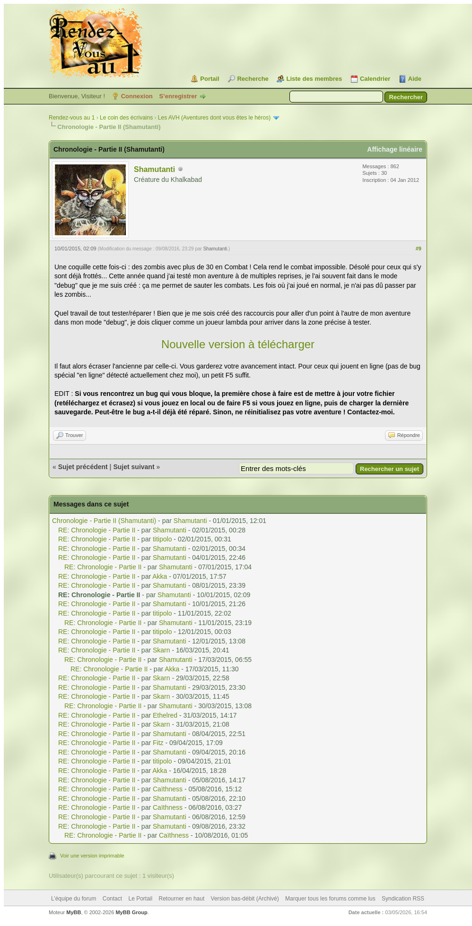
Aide (414, 78)
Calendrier (375, 78)
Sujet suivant (133, 467)
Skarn (161, 650)
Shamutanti (154, 169)
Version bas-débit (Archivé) (245, 898)
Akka (159, 576)
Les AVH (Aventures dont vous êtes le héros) (214, 117)
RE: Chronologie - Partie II (96, 530)
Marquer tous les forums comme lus (330, 898)
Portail (209, 78)
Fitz (158, 742)
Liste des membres (314, 78)
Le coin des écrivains (126, 117)
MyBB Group (131, 912)
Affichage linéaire (394, 149)
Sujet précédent (83, 467)
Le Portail (140, 898)
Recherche (252, 78)
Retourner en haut (182, 898)
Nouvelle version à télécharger (238, 344)
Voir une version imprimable (92, 855)
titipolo (162, 539)
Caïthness (168, 789)
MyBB (73, 912)
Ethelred (165, 715)
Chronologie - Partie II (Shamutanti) (104, 520)
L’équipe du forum (73, 898)
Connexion (137, 96)
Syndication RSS (403, 898)
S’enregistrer (178, 96)
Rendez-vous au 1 (72, 117)
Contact (112, 898)
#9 (418, 248)
